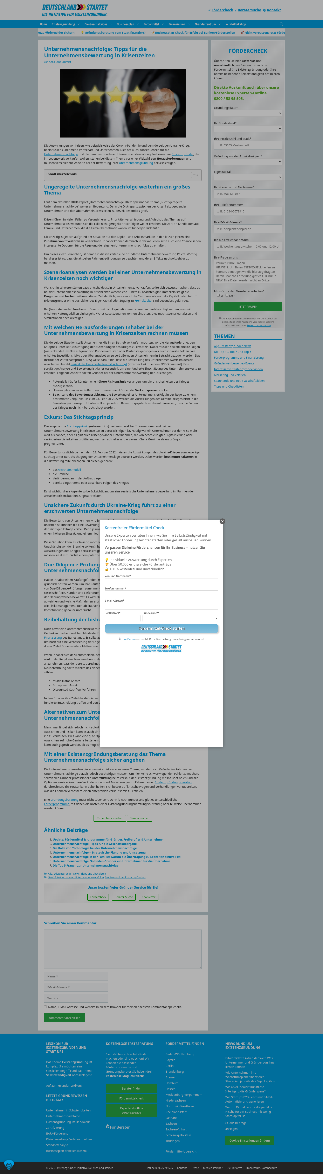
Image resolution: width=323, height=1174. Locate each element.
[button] (9, 1165)
